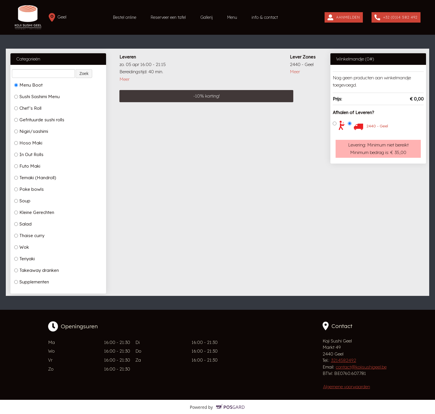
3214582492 (343, 360)
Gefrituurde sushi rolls (39, 120)
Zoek (83, 73)
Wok (21, 247)
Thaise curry (29, 236)
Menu (232, 17)
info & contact (265, 17)
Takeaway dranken (36, 270)
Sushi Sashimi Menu (37, 97)
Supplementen (31, 282)
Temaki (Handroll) (35, 178)
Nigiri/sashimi (31, 131)
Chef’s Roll (27, 108)
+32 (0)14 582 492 (396, 17)
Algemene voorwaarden (346, 386)
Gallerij (206, 17)
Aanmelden (343, 17)
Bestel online (124, 17)
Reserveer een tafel (168, 17)
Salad (23, 224)
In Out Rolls (28, 154)
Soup (22, 201)
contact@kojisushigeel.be (361, 367)
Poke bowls (29, 189)
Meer (124, 79)
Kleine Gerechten (34, 212)
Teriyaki (24, 259)
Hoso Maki (28, 143)
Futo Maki (27, 166)
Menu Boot (28, 85)
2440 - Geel (377, 126)
